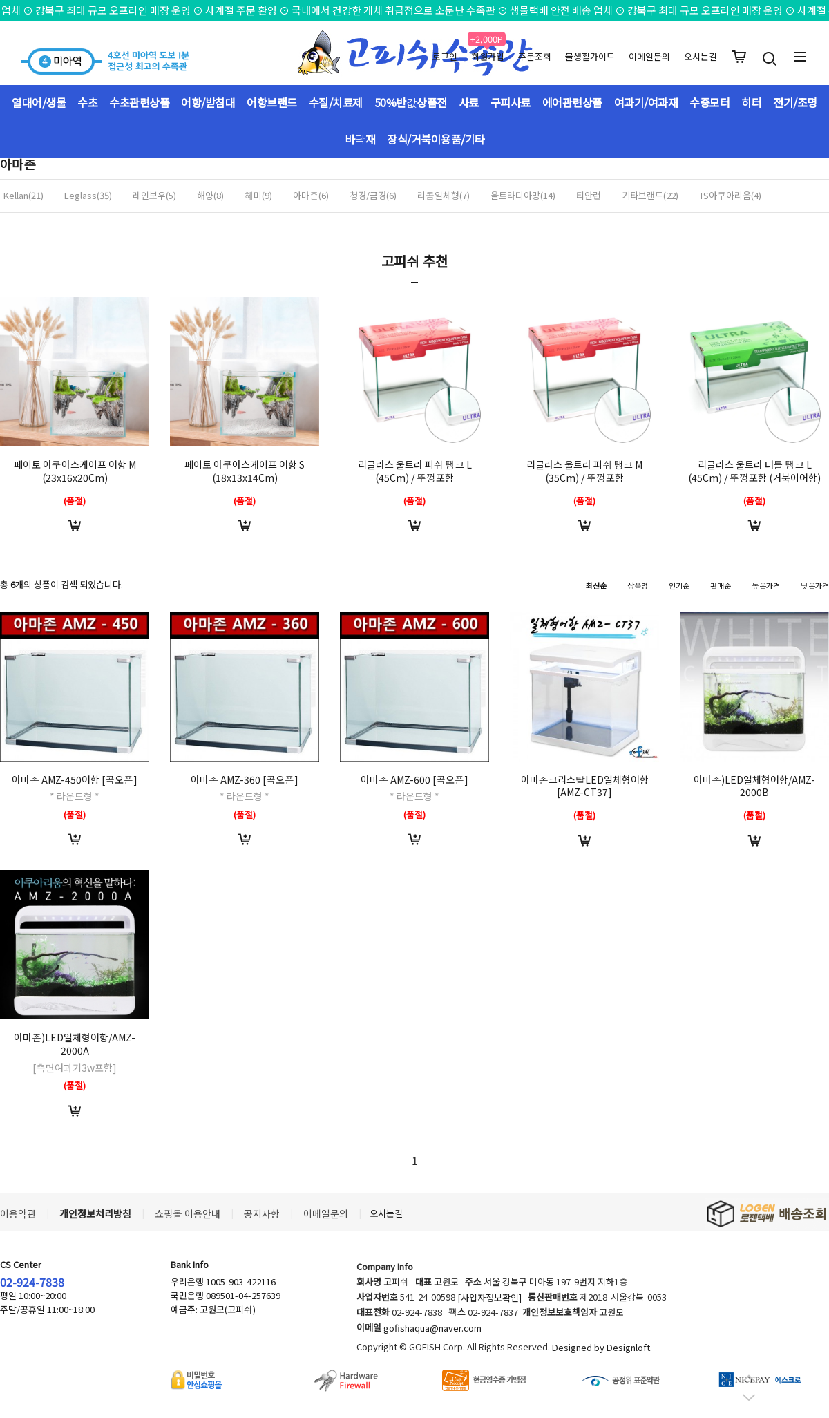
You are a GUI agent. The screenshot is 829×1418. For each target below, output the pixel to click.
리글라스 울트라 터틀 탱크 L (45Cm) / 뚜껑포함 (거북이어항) (754, 470)
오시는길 (700, 56)
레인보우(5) (154, 195)
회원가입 (487, 56)
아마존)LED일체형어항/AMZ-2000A (74, 1043)
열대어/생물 (39, 102)
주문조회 (534, 56)
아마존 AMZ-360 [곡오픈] (244, 779)
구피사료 (510, 102)
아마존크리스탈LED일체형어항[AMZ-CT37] (585, 786)
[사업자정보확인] (489, 1298)
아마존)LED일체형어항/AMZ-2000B (754, 786)
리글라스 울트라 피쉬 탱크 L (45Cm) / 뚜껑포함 (415, 470)
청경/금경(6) (373, 195)
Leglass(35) (88, 195)
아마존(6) (311, 195)
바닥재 (360, 139)
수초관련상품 (139, 102)
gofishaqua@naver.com (432, 1328)
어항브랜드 (272, 102)
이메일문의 (649, 56)
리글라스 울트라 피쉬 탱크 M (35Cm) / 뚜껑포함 (584, 470)
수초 (87, 102)
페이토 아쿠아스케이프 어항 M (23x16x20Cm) (75, 470)
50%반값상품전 (410, 102)
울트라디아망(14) (522, 195)
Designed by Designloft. (602, 1347)
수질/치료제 (336, 102)
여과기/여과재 (646, 102)
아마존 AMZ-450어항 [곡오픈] (74, 779)
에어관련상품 (572, 102)
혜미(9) (258, 195)
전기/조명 (795, 102)
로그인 (444, 56)
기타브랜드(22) (650, 195)
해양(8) (210, 195)
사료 (469, 102)
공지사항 (262, 1213)
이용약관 (18, 1213)
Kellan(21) (23, 195)
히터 (751, 102)
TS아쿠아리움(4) (730, 195)
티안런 (588, 195)
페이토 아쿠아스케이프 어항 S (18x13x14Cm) (244, 470)
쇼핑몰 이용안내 (187, 1213)
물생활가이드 (590, 56)
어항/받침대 (208, 102)
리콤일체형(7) (443, 195)
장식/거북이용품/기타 (436, 139)
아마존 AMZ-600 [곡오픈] (414, 779)
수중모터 (709, 102)
